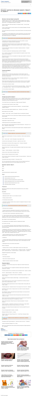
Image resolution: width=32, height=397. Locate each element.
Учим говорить (5, 1)
